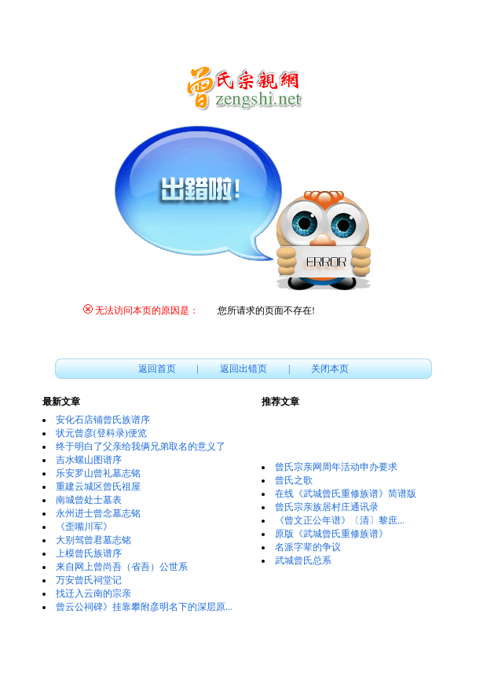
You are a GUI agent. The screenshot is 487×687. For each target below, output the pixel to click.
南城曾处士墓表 (89, 499)
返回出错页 (243, 368)
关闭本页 (330, 368)
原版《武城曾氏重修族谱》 (331, 533)
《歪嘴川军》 (84, 526)
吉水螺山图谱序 (89, 459)
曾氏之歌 (294, 480)
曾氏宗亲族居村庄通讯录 (327, 506)
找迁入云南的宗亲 (93, 593)
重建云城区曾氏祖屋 (98, 486)
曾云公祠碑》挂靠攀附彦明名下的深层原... (144, 606)
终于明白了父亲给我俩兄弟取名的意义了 (140, 446)
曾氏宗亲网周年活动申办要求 (336, 466)
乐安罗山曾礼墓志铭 (98, 473)
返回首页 (157, 368)
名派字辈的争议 (308, 547)
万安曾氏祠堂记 (89, 580)
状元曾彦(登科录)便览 (101, 433)
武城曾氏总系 (303, 560)
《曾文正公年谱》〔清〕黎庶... (340, 520)
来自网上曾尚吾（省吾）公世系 (122, 566)
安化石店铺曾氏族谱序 (103, 419)
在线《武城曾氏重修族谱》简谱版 (345, 493)
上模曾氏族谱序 (89, 553)
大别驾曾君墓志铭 (93, 540)
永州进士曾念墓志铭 (98, 513)
